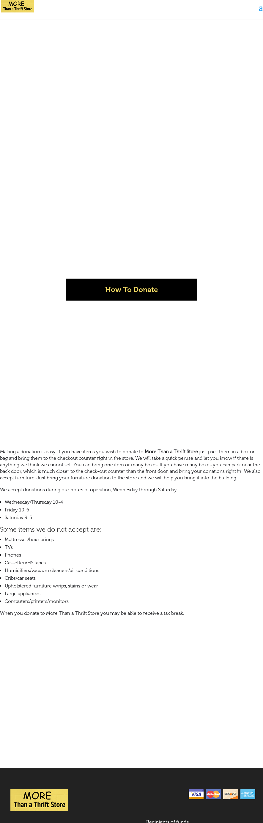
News (16, 613)
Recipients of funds (167, 598)
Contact (19, 638)
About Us (20, 601)
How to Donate (27, 626)
